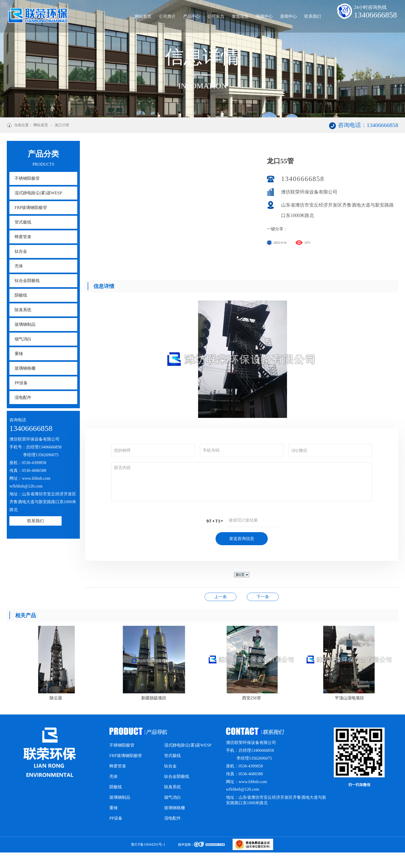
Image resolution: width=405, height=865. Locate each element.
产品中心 (191, 16)
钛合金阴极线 (27, 280)
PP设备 (21, 383)
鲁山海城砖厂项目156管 (263, 596)
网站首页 (143, 16)
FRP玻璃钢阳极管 (31, 207)
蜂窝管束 (23, 237)
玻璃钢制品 (25, 324)
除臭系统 (23, 310)
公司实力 (215, 16)
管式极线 (23, 222)
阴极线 (21, 295)
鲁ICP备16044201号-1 (148, 844)
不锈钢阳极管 (27, 178)
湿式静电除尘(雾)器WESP (38, 193)
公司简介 (167, 16)
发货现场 (240, 16)
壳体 (19, 266)
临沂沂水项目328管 (220, 596)
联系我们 (312, 16)
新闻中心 (288, 16)
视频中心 (264, 16)
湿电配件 (23, 397)
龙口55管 (62, 125)
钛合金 (21, 251)
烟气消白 (23, 339)
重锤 (19, 353)
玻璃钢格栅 (25, 368)
